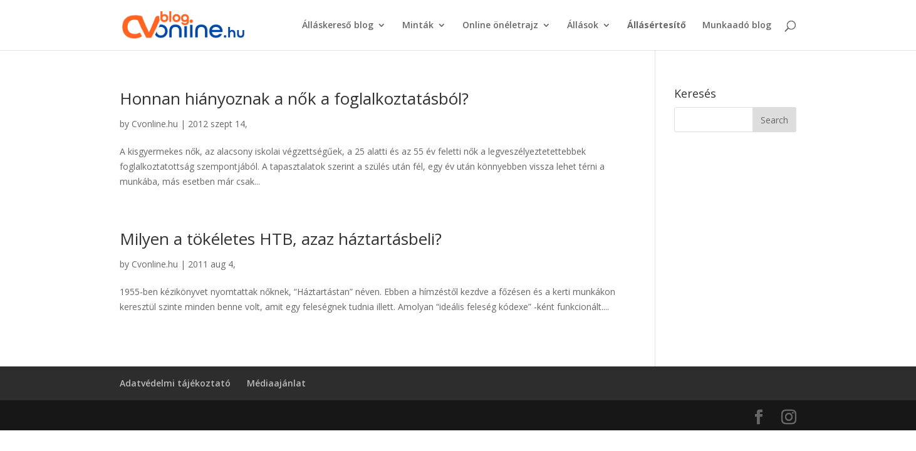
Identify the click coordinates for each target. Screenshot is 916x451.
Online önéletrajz (500, 26)
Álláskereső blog (337, 26)
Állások (582, 26)
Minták (418, 26)
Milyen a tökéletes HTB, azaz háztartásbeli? (281, 238)
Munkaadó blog (736, 26)
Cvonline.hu (155, 124)
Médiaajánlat (276, 383)
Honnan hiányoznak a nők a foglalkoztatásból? (294, 98)
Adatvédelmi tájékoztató (175, 383)
